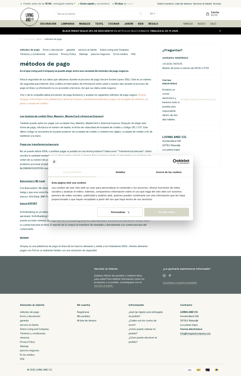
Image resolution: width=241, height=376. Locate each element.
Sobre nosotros (165, 3)
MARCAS (188, 23)
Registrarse (83, 312)
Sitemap (83, 54)
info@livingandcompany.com (198, 99)
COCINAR (113, 23)
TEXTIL (99, 23)
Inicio (40, 39)
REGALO (153, 23)
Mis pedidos (83, 316)
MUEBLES (84, 23)
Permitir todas (166, 212)
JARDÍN (128, 23)
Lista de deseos (183, 3)
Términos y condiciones (32, 54)
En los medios (120, 54)
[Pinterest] (170, 276)
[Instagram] (164, 276)
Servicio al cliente (202, 3)
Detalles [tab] (120, 172)
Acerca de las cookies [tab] (169, 172)
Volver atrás (27, 39)
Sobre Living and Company (114, 49)
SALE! (213, 23)
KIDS (141, 23)
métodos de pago (30, 49)
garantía (70, 49)
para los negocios (100, 54)
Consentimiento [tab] (72, 172)
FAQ (133, 54)
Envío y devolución (53, 49)
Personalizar (120, 212)
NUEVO (201, 23)
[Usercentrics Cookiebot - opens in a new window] (175, 161)
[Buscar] (99, 13)
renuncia (53, 54)
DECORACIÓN (48, 23)
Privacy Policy (68, 54)
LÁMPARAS (67, 23)
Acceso (217, 3)
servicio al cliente (87, 49)
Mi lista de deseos (86, 320)
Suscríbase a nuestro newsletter (180, 282)
